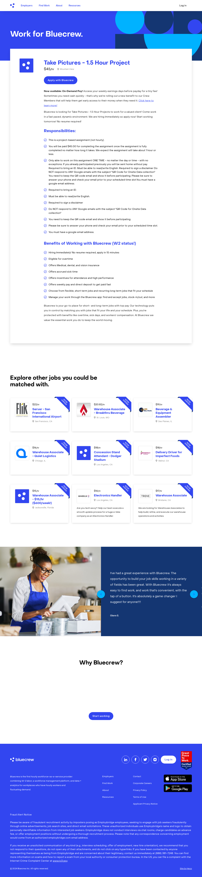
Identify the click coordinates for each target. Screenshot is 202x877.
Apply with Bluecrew (61, 80)
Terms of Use (139, 797)
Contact (137, 777)
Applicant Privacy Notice (145, 804)
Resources (74, 6)
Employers (27, 6)
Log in (182, 6)
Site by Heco (186, 869)
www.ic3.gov (60, 861)
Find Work (44, 6)
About (59, 6)
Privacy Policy (140, 790)
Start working (101, 716)
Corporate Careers (142, 783)
